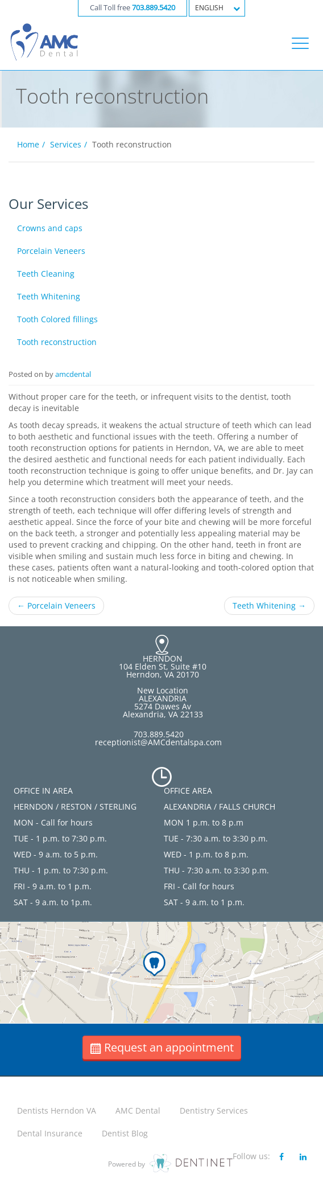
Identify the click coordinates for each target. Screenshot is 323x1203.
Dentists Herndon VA (56, 1110)
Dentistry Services (214, 1110)
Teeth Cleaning (45, 273)
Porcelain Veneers (51, 250)
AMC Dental (137, 1110)
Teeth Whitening (48, 296)
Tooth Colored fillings (57, 319)
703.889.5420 (153, 8)
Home (28, 144)
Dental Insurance (49, 1133)
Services (65, 144)
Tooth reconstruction (57, 341)
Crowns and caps (49, 228)
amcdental (73, 374)
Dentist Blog (125, 1133)
